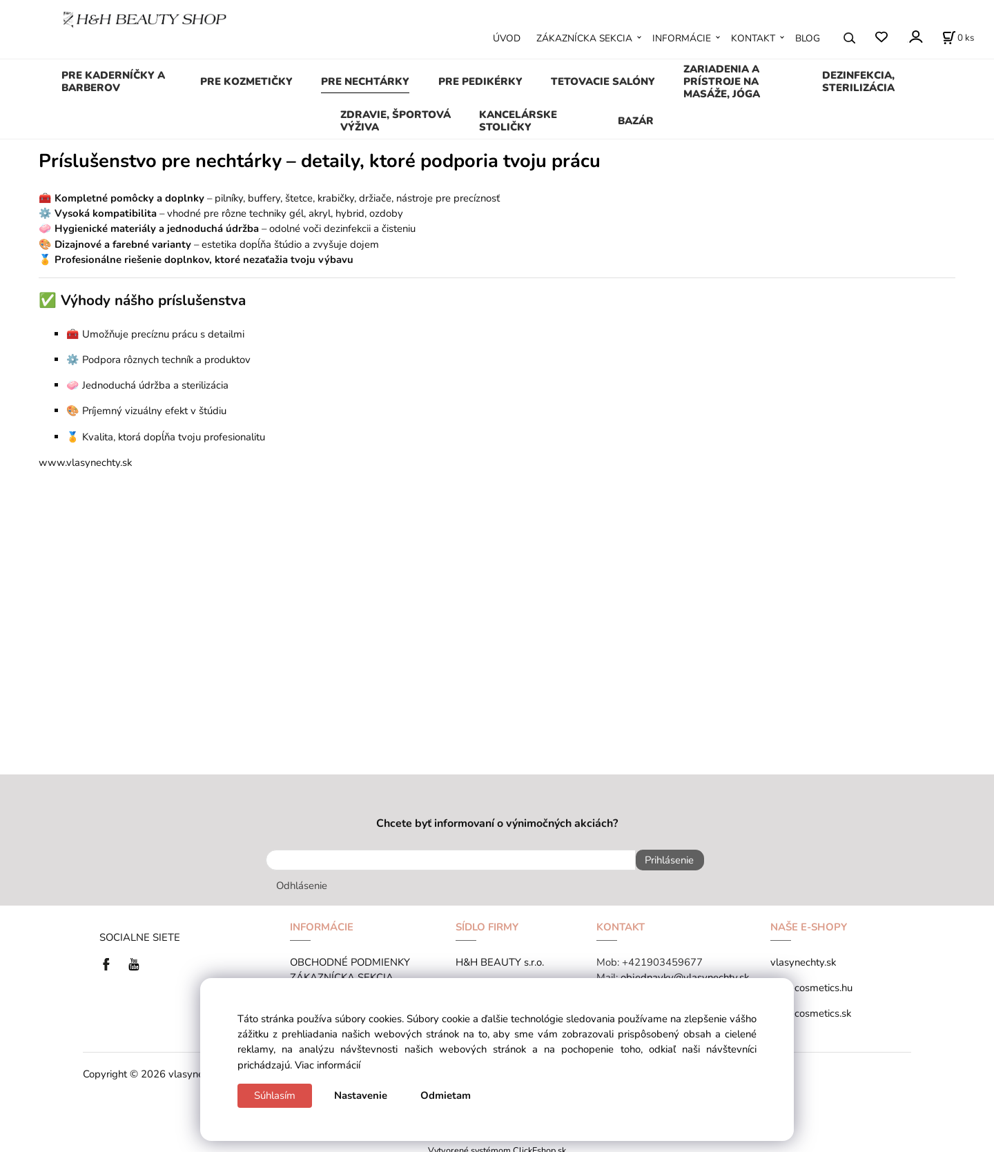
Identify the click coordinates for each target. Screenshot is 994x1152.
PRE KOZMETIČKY (246, 81)
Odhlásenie (301, 880)
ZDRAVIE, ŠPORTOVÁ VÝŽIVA (395, 121)
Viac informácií (327, 1065)
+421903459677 (662, 957)
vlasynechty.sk (803, 957)
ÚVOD (506, 38)
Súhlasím (274, 1095)
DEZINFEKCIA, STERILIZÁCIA (858, 81)
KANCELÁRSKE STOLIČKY (518, 121)
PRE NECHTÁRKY (365, 81)
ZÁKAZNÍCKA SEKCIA (584, 38)
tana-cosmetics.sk (810, 1008)
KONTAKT (753, 38)
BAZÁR (636, 121)
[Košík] (958, 38)
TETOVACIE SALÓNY (603, 81)
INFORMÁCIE (681, 38)
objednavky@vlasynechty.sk (685, 972)
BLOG (807, 38)
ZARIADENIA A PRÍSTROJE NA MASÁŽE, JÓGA (721, 81)
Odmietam (445, 1095)
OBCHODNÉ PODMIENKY (350, 957)
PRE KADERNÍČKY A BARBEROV (113, 81)
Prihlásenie (663, 860)
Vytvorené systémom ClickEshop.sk (497, 1144)
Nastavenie (360, 1095)
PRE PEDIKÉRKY (480, 81)
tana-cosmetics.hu (811, 982)
